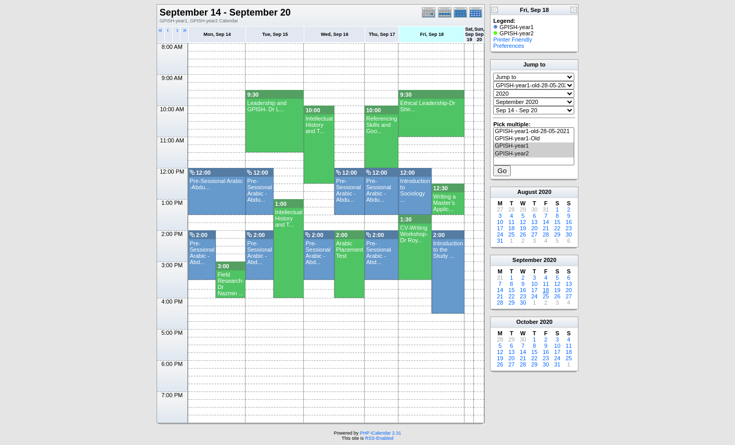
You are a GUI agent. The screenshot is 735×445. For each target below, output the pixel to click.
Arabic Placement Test (349, 249)
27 (534, 234)
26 (523, 234)
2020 (545, 192)
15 (557, 222)
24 (500, 234)
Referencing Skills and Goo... (381, 124)
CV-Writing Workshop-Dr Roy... (414, 234)
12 (523, 222)
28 (546, 234)
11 (511, 222)
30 (568, 234)
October (527, 322)
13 (534, 222)
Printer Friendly (512, 39)
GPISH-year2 (534, 154)
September (527, 260)
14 (546, 222)
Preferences (508, 46)
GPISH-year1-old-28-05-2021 (534, 131)
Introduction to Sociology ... (415, 190)
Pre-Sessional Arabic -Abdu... (259, 190)
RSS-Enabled (379, 438)
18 (511, 228)
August (527, 192)
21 (546, 228)
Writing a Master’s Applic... (444, 202)
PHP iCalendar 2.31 (380, 433)
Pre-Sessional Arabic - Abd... (202, 252)
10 (500, 222)
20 (534, 228)
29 (557, 234)
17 (500, 228)
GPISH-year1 (534, 146)
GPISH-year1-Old (534, 138)
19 (523, 228)
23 (568, 228)
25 (511, 234)
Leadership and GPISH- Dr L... (267, 106)
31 (500, 241)
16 (568, 222)
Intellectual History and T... (319, 124)
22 (557, 228)
